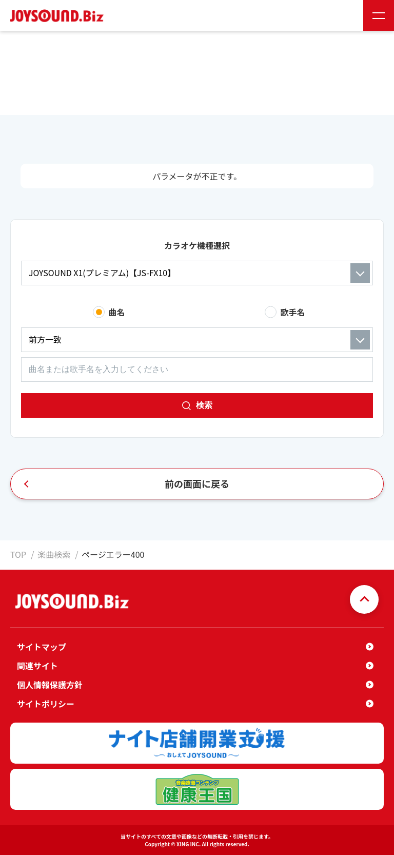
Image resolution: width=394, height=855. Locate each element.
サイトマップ (41, 646)
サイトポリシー (45, 703)
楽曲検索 (53, 554)
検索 (204, 405)
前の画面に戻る (197, 483)
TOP (18, 554)
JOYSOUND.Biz (59, 15)
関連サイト (37, 665)
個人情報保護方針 (50, 684)
